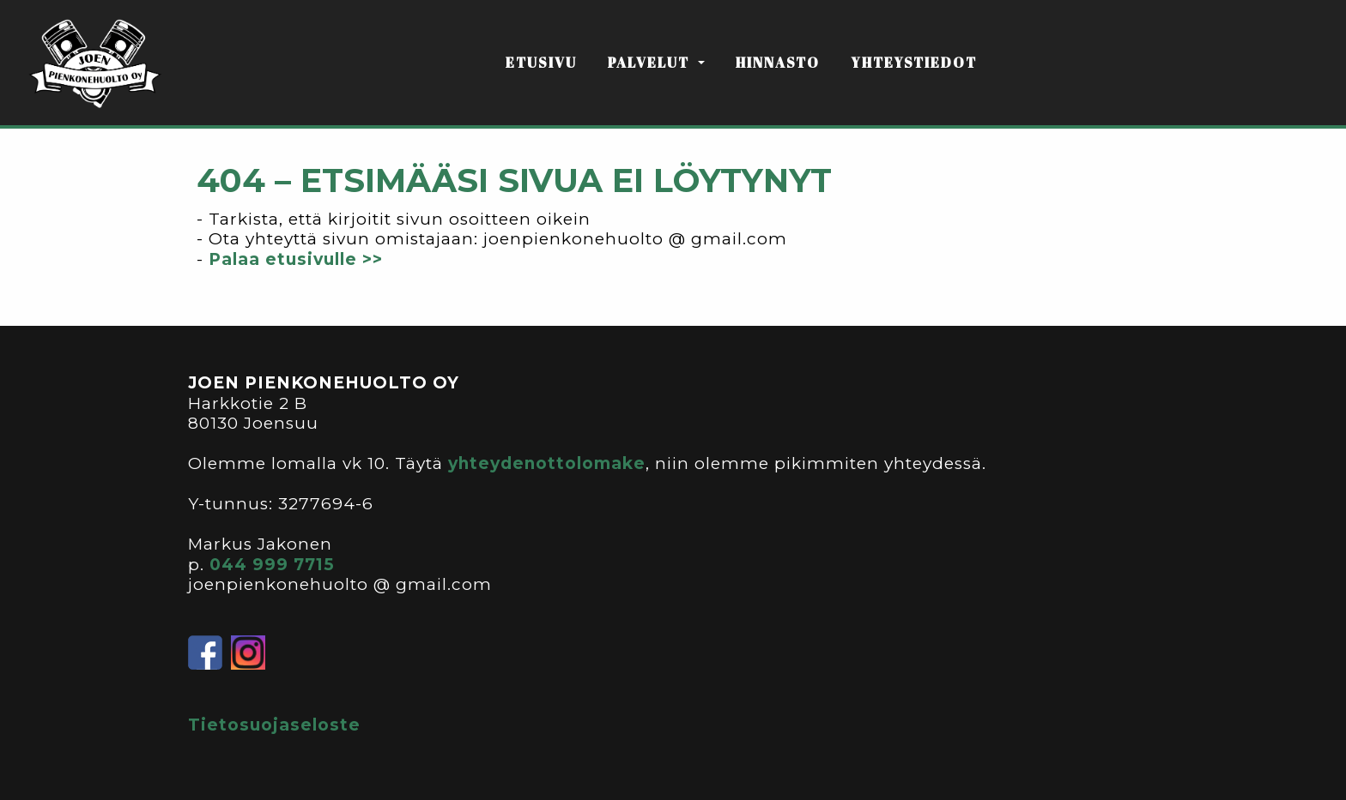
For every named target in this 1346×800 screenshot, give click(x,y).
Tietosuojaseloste (274, 725)
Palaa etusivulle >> (296, 259)
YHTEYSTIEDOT (914, 62)
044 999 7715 (272, 564)
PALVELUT (651, 62)
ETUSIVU (541, 62)
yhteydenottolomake (547, 463)
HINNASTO (778, 62)
